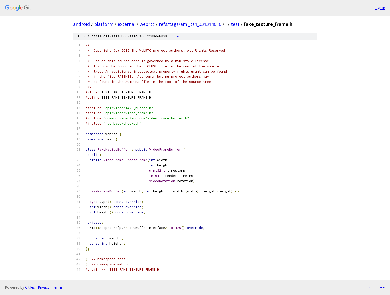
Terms (57, 287)
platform (103, 24)
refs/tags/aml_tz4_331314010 (190, 24)
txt (369, 287)
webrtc (147, 24)
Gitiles (30, 287)
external (126, 24)
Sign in (380, 7)
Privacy (43, 287)
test (235, 24)
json (381, 287)
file (175, 36)
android (81, 24)
